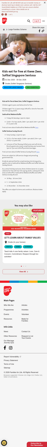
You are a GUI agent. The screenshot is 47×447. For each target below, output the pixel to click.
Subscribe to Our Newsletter (37, 444)
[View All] (23, 271)
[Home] (4, 29)
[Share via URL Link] (42, 30)
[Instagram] (10, 348)
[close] (44, 2)
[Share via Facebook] (39, 31)
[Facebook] (5, 348)
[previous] (3, 14)
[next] (6, 14)
